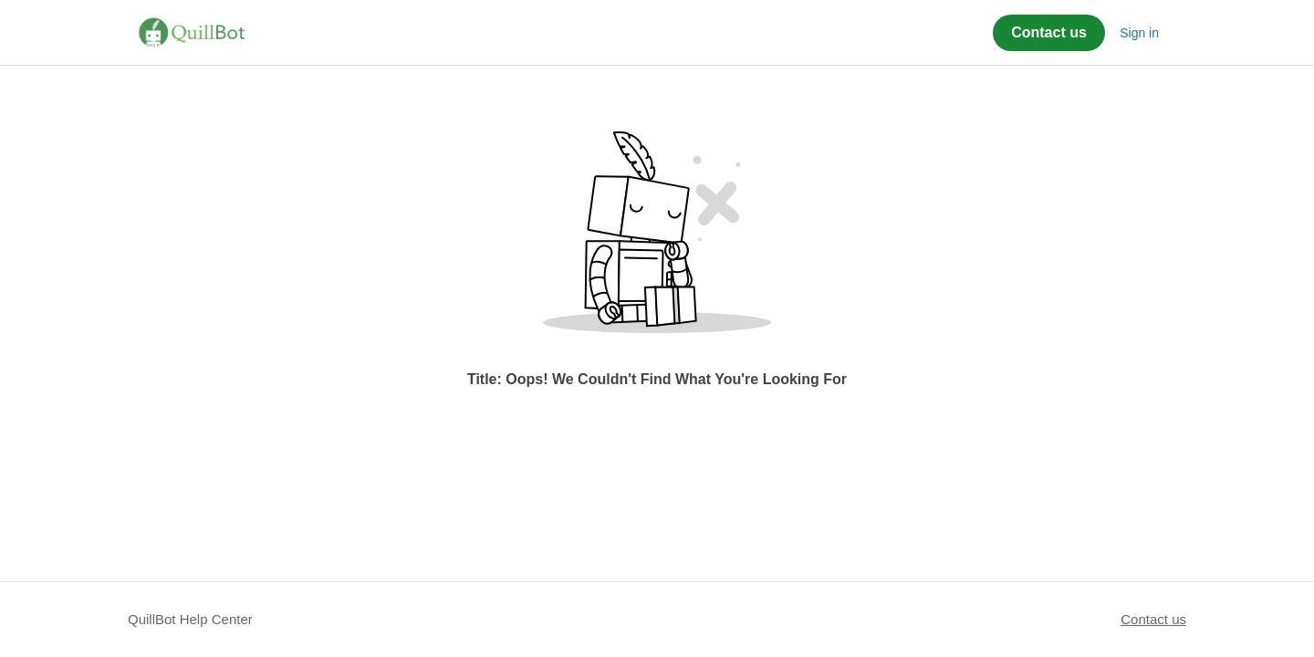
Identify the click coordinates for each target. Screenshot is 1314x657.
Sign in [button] (1139, 33)
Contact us (1049, 32)
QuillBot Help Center (190, 619)
